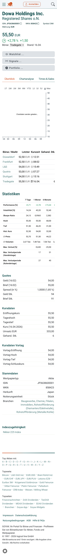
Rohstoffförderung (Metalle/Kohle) (35, 412)
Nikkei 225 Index (12, 432)
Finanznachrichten (11, 500)
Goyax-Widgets (37, 507)
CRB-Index (18, 490)
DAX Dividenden (31, 500)
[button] (5, 551)
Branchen (9, 507)
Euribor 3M (7, 482)
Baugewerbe (28, 401)
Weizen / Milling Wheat (36, 490)
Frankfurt (8, 161)
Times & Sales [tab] (46, 79)
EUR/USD (30, 475)
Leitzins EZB (44, 479)
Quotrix (7, 171)
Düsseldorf (9, 157)
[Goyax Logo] (10, 4)
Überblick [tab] (10, 79)
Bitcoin (5, 475)
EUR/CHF (8, 479)
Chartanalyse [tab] (26, 79)
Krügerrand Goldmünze (26, 482)
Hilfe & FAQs (39, 520)
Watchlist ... (14, 54)
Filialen (49, 401)
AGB (28, 520)
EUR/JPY (20, 479)
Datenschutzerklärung (26, 515)
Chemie (40, 401)
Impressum (8, 515)
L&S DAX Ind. (17, 475)
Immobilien (27, 404)
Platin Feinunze (28, 486)
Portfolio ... (14, 67)
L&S (5, 166)
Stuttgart (7, 176)
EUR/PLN (31, 479)
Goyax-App (22, 507)
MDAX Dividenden (24, 503)
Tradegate (8, 181)
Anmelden (32, 4)
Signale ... (13, 61)
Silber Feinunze (11, 486)
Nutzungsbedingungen (14, 520)
